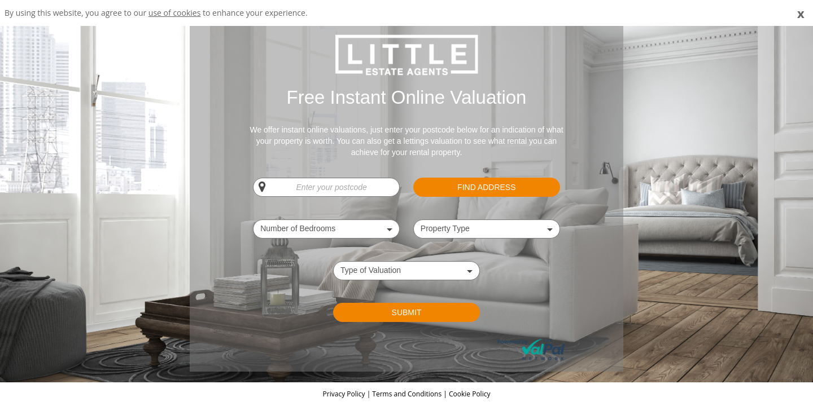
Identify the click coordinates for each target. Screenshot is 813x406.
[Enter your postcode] (326, 187)
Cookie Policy (469, 394)
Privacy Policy (345, 394)
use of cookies (174, 12)
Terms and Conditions (407, 394)
